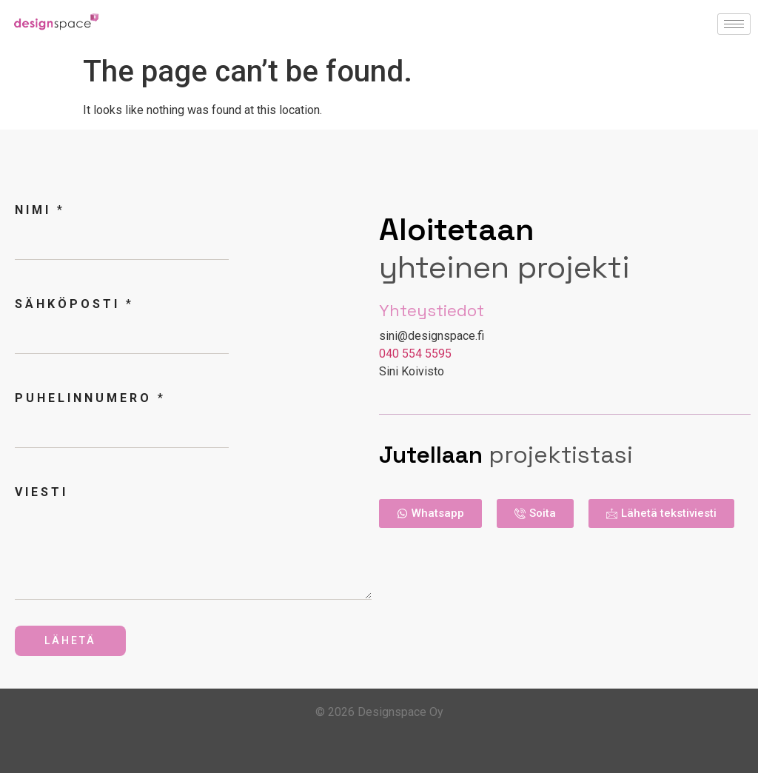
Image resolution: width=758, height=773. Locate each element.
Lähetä (70, 640)
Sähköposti (73, 304)
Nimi (38, 210)
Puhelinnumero (89, 398)
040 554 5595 (415, 354)
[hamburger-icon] (734, 24)
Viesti (41, 492)
